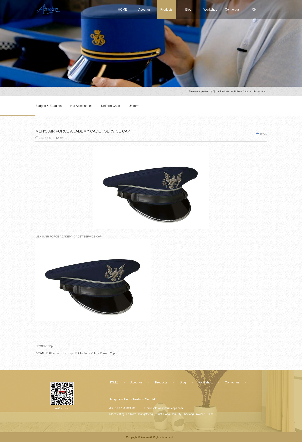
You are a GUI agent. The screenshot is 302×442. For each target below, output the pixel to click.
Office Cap (44, 346)
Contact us (232, 9)
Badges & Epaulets (48, 105)
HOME (122, 9)
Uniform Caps (241, 91)
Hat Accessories (81, 105)
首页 (212, 91)
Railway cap (259, 91)
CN (254, 9)
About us (144, 9)
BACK (263, 134)
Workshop (210, 9)
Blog (188, 9)
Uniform (134, 105)
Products (166, 9)
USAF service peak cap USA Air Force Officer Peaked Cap (75, 353)
